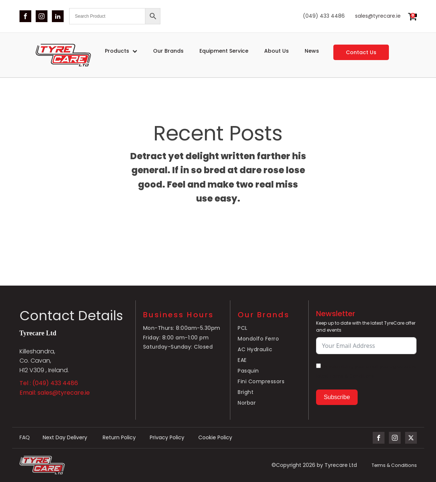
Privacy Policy (169, 437)
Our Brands (168, 51)
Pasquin (248, 371)
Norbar (247, 403)
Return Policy (121, 437)
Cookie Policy (218, 437)
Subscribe (337, 397)
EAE (242, 360)
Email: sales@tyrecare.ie (55, 392)
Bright (246, 393)
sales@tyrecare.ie (378, 16)
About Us (276, 51)
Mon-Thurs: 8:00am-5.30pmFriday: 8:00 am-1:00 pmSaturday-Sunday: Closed (181, 337)
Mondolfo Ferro (258, 339)
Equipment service (223, 51)
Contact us (361, 52)
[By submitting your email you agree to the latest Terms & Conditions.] (318, 365)
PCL (243, 328)
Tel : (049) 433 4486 (49, 383)
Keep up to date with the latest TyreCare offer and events (365, 326)
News (312, 51)
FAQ (25, 437)
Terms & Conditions (394, 465)
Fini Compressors (261, 382)
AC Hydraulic (255, 349)
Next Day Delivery (67, 437)
